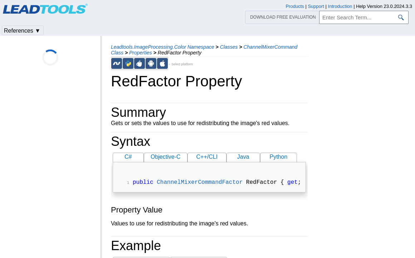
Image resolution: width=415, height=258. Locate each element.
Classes (229, 47)
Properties (140, 53)
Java (243, 157)
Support (316, 6)
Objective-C (166, 157)
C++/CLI (207, 157)
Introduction (340, 6)
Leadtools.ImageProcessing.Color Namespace (162, 47)
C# (128, 157)
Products (295, 6)
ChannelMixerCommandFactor (200, 183)
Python (278, 157)
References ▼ (22, 31)
